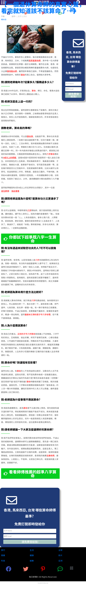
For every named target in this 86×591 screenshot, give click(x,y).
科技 (3, 560)
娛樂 (32, 560)
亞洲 (60, 560)
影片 (60, 555)
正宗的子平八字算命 (26, 333)
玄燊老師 (50, 455)
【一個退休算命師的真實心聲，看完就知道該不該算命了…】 (43, 7)
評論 (73, 10)
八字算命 (50, 154)
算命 (34, 90)
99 (72, 8)
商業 (3, 555)
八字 (37, 259)
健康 (32, 555)
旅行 (3, 550)
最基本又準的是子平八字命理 (37, 314)
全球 (60, 550)
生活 (32, 550)
